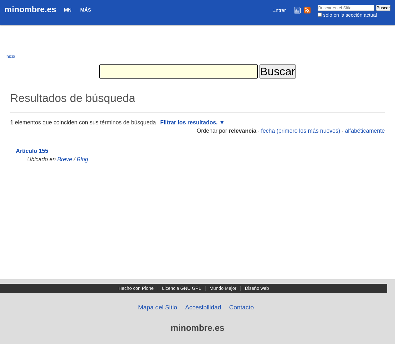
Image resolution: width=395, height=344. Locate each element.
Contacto (241, 307)
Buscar (317, 4)
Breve (64, 159)
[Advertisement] (197, 231)
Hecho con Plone (136, 288)
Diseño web (257, 288)
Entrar (279, 10)
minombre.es (30, 9)
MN (68, 10)
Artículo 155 (32, 151)
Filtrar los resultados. (189, 122)
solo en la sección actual (350, 15)
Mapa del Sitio (157, 307)
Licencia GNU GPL (181, 288)
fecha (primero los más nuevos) (300, 131)
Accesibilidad (203, 307)
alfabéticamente (365, 131)
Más (85, 10)
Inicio (10, 56)
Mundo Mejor (222, 288)
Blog (82, 159)
